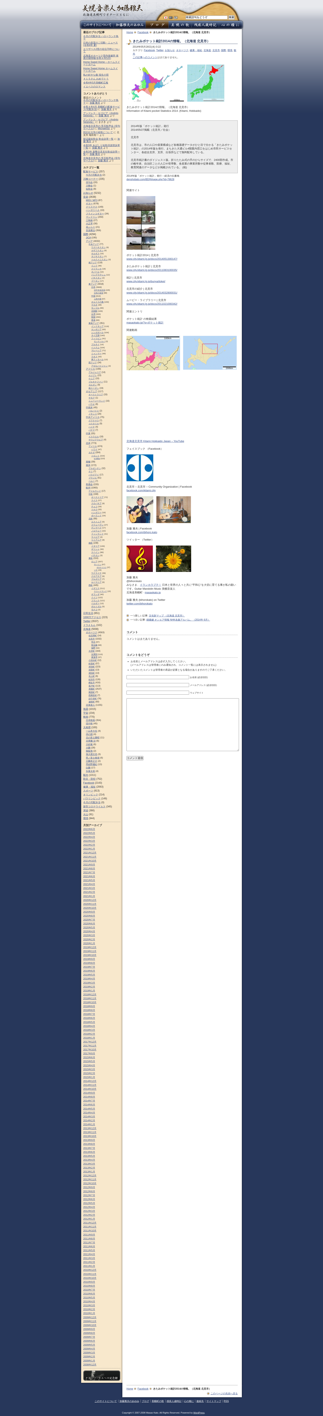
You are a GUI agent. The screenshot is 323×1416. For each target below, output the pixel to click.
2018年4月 (89, 1026)
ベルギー (95, 603)
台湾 (93, 314)
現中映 (89, 723)
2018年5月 (89, 1022)
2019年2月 (89, 986)
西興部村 (93, 695)
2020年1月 (89, 943)
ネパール (95, 272)
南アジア (93, 262)
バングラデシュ (98, 275)
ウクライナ (96, 573)
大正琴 (89, 223)
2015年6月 (89, 1057)
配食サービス (90, 171)
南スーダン (94, 388)
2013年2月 (89, 1167)
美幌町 (92, 689)
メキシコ (93, 414)
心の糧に (189, 1401)
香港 (93, 320)
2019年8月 (89, 963)
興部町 (92, 692)
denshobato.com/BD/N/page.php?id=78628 (150, 179)
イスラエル (94, 436)
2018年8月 (89, 1010)
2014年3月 (89, 1116)
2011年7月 (89, 1242)
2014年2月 (89, 1120)
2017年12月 (89, 1041)
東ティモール (97, 359)
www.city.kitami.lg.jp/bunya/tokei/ (145, 281)
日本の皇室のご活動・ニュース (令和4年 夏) (100, 44)
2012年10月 (89, 1183)
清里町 (92, 670)
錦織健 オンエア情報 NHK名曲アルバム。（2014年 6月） (178, 619)
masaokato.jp (153, 592)
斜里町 (92, 663)
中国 (93, 296)
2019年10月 (89, 955)
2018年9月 (89, 1006)
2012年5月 (89, 1203)
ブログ (145, 1401)
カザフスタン (97, 250)
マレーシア (96, 350)
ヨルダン (93, 385)
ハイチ (92, 427)
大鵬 (88, 747)
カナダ (92, 452)
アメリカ (93, 446)
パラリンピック (92, 798)
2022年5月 (89, 833)
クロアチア (96, 576)
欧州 (88, 487)
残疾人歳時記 (174, 1401)
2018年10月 (89, 1002)
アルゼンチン (95, 468)
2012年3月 (89, 1211)
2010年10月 (89, 1278)
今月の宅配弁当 (94, 175)
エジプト (93, 375)
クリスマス (91, 207)
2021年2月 (89, 892)
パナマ (92, 430)
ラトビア (95, 537)
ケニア (92, 378)
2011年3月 (89, 1258)
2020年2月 (89, 939)
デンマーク (96, 528)
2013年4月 (89, 1159)
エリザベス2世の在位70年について (101, 50)
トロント (95, 456)
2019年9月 (89, 959)
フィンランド (97, 534)
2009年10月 (89, 1325)
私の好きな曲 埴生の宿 (96, 74)
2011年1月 (89, 1266)
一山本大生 (91, 731)
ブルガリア (96, 579)
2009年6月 (89, 1341)
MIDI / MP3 (91, 200)
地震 (85, 709)
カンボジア (96, 329)
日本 (93, 287)
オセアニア (91, 391)
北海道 (207, 50)
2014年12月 (89, 1081)
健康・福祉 (196, 50)
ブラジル (93, 478)
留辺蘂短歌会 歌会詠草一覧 (98, 139)
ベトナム (95, 347)
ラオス (94, 356)
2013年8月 (89, 1144)
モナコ (94, 609)
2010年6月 (89, 1293)
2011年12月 (89, 1222)
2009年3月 (89, 1352)
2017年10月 (89, 1049)
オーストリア (97, 497)
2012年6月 (89, 1199)
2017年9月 (89, 1053)
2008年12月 (89, 1364)
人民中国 (97, 299)
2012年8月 (89, 1191)
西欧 (91, 585)
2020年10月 (89, 908)
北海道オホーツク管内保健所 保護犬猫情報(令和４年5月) (100, 57)
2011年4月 (89, 1254)
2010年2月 (89, 1309)
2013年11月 (89, 1132)
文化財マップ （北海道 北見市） (167, 615)
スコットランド (100, 591)
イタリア (95, 546)
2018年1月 (89, 1037)
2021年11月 (89, 856)
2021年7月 (89, 872)
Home (129, 32)
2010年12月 (89, 1270)
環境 (229, 50)
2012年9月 (89, 1187)
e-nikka (97, 458)
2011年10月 (89, 1230)
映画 (85, 716)
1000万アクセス (92, 617)
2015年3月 (89, 1069)
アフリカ (90, 369)
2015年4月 (89, 1065)
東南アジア (94, 323)
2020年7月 (89, 919)
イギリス (95, 588)
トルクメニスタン (99, 259)
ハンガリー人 (92, 210)
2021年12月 (89, 852)
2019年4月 (89, 978)
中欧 (91, 494)
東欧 (91, 558)
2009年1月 (89, 1360)
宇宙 (85, 713)
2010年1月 (89, 1313)
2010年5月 (89, 1297)
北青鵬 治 (91, 741)
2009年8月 (89, 1333)
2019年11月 (89, 951)
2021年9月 (89, 864)
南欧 (91, 543)
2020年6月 (89, 923)
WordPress (198, 1412)
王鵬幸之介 (91, 761)
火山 (85, 814)
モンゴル (95, 308)
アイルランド (95, 491)
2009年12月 (89, 1317)
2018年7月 (89, 1014)
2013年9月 (89, 1140)
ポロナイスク (101, 567)
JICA (88, 237)
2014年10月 (89, 1089)
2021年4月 (89, 884)
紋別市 (92, 679)
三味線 (89, 220)
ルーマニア (96, 582)
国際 (223, 50)
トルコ (94, 509)
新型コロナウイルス (94, 806)
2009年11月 (89, 1321)
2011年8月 (89, 1238)
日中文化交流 (99, 290)
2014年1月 (89, 1124)
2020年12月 (89, 900)
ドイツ (94, 597)
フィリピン (96, 338)
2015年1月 (89, 1077)
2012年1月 (89, 1218)
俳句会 (89, 182)
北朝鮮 (94, 311)
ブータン (95, 281)
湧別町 (92, 673)
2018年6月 (89, 1018)
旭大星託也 (91, 754)
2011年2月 (89, 1262)
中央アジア (94, 244)
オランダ (95, 594)
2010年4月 (89, 1301)
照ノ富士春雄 (92, 757)
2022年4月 (89, 837)
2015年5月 (89, 1061)
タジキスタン (97, 256)
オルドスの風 (97, 302)
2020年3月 (89, 935)
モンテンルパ (99, 341)
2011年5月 (89, 1250)
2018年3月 (89, 1030)
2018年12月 (89, 994)
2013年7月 (89, 1148)
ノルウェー (96, 531)
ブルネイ (95, 344)
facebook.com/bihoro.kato (141, 532)
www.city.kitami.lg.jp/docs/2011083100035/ (151, 270)
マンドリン (91, 217)
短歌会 (89, 189)
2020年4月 (89, 931)
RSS (226, 1401)
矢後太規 (90, 771)
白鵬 (88, 767)
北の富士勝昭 (92, 737)
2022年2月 (89, 844)
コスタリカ (94, 423)
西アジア (93, 362)
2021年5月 (89, 880)
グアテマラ (94, 420)
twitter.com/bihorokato (139, 603)
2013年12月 (89, 1128)
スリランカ (96, 269)
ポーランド (96, 515)
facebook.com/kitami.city (141, 490)
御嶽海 (89, 751)
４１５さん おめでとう (96, 78)
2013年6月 (89, 1152)
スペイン (95, 552)
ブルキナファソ (96, 382)
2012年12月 (89, 1175)
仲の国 (89, 734)
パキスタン (96, 278)
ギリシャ (95, 549)
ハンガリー (96, 512)
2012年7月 (89, 1195)
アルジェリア (95, 372)
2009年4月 (89, 1348)
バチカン (95, 555)
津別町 (92, 667)
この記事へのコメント (145, 57)
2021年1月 (89, 896)
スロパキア (96, 503)
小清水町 (93, 660)
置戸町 (92, 686)
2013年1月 (89, 1171)
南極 (88, 461)
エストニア (96, 522)
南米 (88, 465)
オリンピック (90, 794)
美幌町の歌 (158, 1401)
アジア (89, 241)
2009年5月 (89, 1344)
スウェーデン (97, 525)
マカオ (94, 305)
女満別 (94, 654)
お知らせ (170, 50)
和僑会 (89, 484)
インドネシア (97, 326)
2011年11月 (89, 1226)
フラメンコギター (95, 213)
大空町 (92, 651)
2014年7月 (89, 1100)
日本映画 (90, 720)
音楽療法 (90, 230)
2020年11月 (89, 904)
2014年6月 (89, 1104)
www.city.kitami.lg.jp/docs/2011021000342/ (151, 303)
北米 (88, 443)
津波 (85, 810)
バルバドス (94, 411)
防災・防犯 (89, 778)
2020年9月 (89, 911)
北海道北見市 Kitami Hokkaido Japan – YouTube (155, 441)
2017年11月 (89, 1045)
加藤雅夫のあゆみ (129, 1401)
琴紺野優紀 (91, 764)
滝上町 (92, 676)
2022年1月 (89, 848)
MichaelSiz (104, 128)
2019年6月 (89, 970)
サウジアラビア (96, 440)
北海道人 (90, 705)
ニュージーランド (97, 401)
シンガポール (97, 332)
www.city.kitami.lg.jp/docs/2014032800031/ (151, 292)
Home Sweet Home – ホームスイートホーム (101, 63)
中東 (88, 433)
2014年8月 (89, 1096)
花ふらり (90, 227)
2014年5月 (89, 1108)
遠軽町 (92, 702)
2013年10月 (89, 1136)
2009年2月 (89, 1356)
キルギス (95, 253)
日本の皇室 (98, 293)
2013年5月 (89, 1156)
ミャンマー (96, 353)
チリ (91, 471)
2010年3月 (89, 1305)
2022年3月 (89, 841)
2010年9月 (89, 1282)
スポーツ (88, 790)
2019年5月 (89, 974)
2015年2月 (89, 1073)
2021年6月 (89, 876)
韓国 (93, 317)
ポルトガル (96, 606)
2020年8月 (89, 915)
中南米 (89, 407)
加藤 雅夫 (95, 102)
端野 (93, 648)
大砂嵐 (89, 744)
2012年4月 (89, 1207)
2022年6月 (89, 829)
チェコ (94, 506)
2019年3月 (89, 982)
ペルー (92, 481)
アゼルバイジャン (99, 366)
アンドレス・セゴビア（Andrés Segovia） (100, 120)
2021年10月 (89, 860)
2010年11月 (89, 1274)
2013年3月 (89, 1163)
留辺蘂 (94, 645)
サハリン (97, 564)
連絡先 (200, 1401)
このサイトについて (106, 1401)
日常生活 (88, 613)
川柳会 (89, 185)
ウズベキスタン (98, 247)
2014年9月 (89, 1092)
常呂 (93, 642)
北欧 (91, 518)
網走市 (92, 682)
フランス (95, 600)
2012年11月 (89, 1179)
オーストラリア (96, 394)
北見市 (216, 50)
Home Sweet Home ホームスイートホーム (100, 69)
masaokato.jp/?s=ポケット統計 (145, 322)
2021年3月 (89, 888)
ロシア (94, 561)
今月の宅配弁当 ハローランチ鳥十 (100, 37)
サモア (92, 398)
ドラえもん (89, 625)
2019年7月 (89, 967)
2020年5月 (89, 927)
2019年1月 (89, 990)
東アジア (93, 284)
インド (94, 266)
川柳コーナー (90, 179)
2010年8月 (89, 1285)
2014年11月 (89, 1085)
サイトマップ (213, 1401)
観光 (85, 775)
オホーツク (182, 50)
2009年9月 (89, 1329)
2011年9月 (89, 1234)
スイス (94, 500)
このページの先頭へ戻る (224, 1393)
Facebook (143, 32)
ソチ (96, 570)
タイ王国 (95, 335)
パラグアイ (94, 475)
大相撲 (87, 727)
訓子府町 (93, 698)
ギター (89, 203)
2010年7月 (89, 1289)
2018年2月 (89, 1034)
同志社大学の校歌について (98, 132)
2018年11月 (89, 998)
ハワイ (94, 449)
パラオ (92, 404)
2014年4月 (89, 1112)
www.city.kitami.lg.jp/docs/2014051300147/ (151, 258)
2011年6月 (89, 1246)
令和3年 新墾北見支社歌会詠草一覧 (101, 153)
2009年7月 (89, 1337)
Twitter (159, 50)
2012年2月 (89, 1215)
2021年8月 (89, 868)
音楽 (85, 196)
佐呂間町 (93, 635)
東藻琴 (94, 657)
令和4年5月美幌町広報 (95, 82)
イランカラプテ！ (150, 584)
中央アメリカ (92, 417)
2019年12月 (89, 947)
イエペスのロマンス (94, 86)
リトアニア (96, 540)
